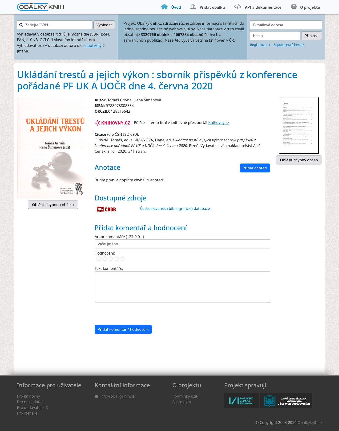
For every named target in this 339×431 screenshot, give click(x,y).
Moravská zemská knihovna (241, 400)
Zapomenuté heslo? (289, 44)
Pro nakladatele (30, 401)
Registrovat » (260, 44)
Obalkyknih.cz (310, 422)
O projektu (181, 401)
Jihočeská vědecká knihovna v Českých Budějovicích (286, 400)
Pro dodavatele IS (32, 407)
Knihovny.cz (218, 122)
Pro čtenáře (27, 413)
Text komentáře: (109, 268)
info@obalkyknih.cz (117, 396)
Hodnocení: (105, 253)
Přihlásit (312, 35)
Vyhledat (104, 25)
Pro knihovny (28, 396)
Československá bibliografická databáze (175, 208)
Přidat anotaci (255, 168)
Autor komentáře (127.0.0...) (119, 236)
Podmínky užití (185, 396)
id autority (92, 45)
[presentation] (130, 314)
